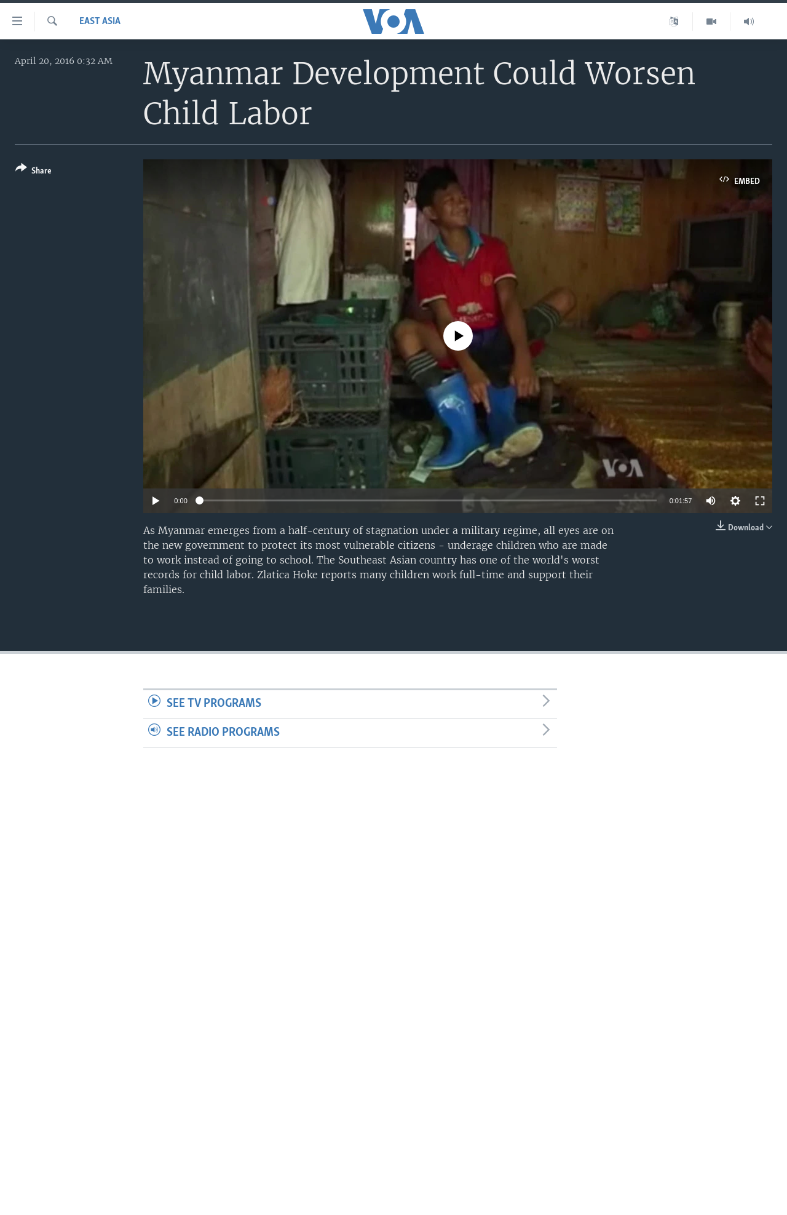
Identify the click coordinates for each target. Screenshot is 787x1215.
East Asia (100, 21)
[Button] (33, 172)
